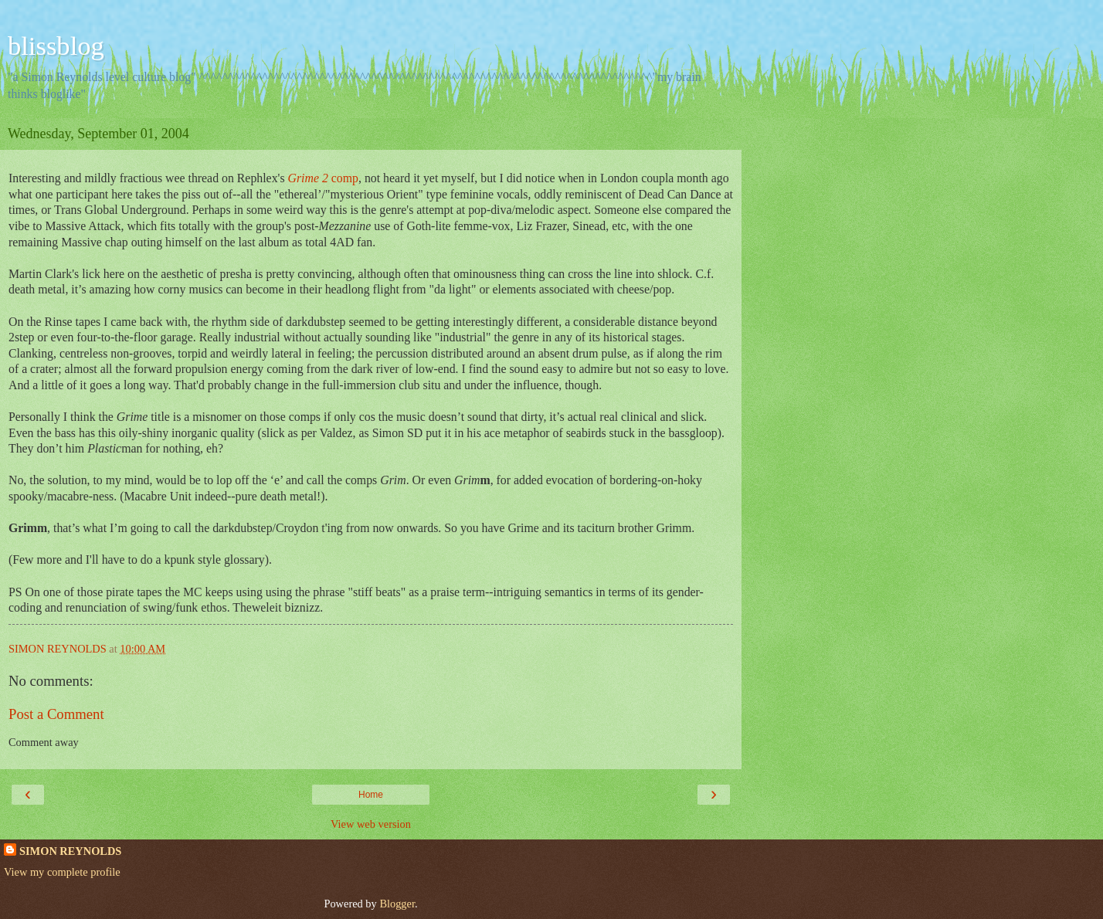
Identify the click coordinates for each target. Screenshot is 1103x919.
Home (370, 794)
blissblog (56, 45)
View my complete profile (62, 872)
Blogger (397, 903)
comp (323, 178)
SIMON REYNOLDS (70, 851)
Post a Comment (56, 714)
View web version (371, 824)
